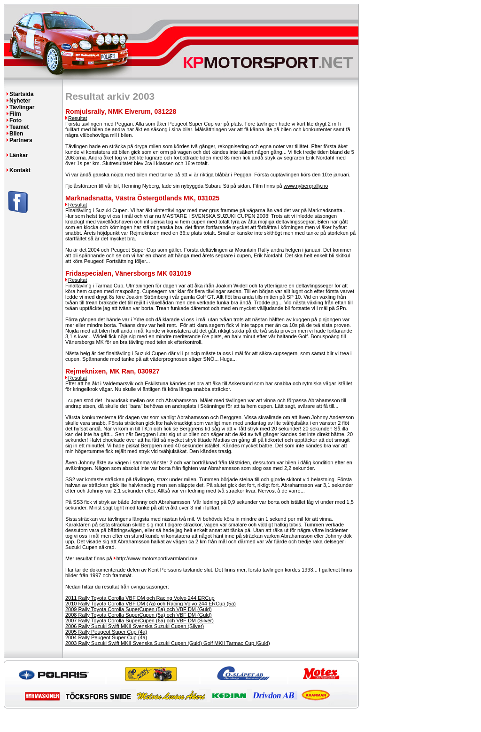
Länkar (18, 155)
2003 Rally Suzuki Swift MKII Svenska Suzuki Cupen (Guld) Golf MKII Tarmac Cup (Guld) (167, 643)
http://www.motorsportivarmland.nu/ (156, 558)
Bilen (16, 133)
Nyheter (20, 100)
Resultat (77, 118)
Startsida (21, 94)
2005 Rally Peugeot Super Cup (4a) (106, 632)
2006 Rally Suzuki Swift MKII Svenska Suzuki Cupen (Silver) (134, 626)
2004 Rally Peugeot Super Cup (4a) (106, 637)
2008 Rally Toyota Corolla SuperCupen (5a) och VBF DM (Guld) (138, 615)
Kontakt (20, 170)
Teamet (19, 127)
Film (15, 114)
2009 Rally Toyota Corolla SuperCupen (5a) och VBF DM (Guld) (138, 609)
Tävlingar (21, 107)
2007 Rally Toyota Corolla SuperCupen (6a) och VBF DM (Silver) (139, 620)
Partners (20, 140)
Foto (15, 120)
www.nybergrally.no (306, 186)
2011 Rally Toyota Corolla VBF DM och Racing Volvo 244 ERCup (140, 598)
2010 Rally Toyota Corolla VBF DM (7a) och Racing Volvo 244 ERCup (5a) (150, 603)
